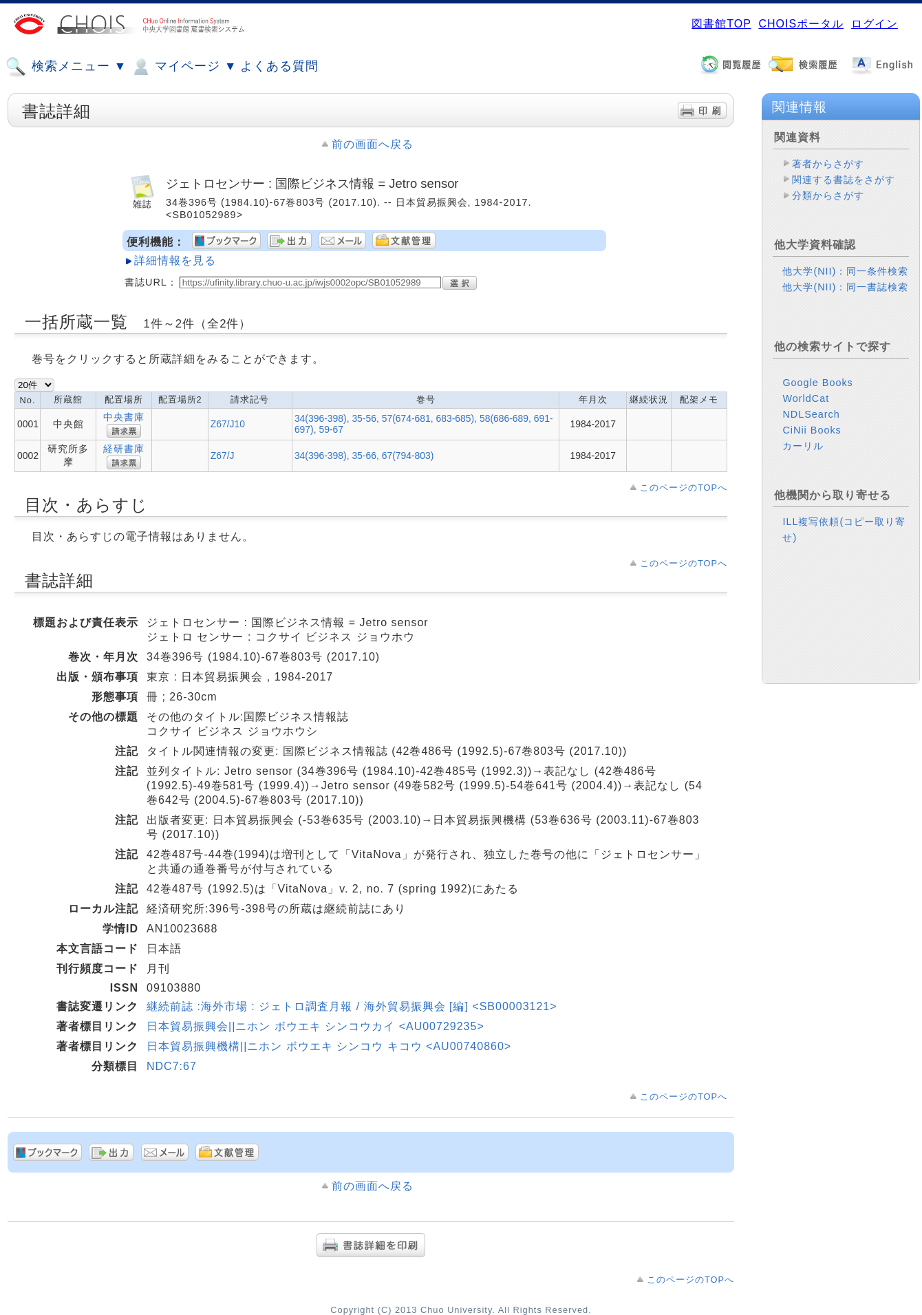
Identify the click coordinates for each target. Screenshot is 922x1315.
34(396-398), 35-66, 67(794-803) (364, 455)
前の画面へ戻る (373, 144)
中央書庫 (123, 417)
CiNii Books (811, 430)
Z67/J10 (228, 423)
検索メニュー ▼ (66, 66)
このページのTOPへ (683, 487)
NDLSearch (810, 414)
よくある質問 (279, 66)
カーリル (803, 445)
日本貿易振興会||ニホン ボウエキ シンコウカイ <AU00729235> (315, 1026)
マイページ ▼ (183, 66)
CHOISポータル (801, 24)
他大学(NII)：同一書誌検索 (845, 286)
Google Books (817, 382)
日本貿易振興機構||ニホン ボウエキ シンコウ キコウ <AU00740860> (329, 1046)
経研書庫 (123, 448)
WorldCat (805, 398)
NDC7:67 (172, 1066)
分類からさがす (828, 195)
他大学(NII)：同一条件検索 (845, 271)
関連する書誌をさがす (843, 179)
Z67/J (223, 455)
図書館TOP (721, 24)
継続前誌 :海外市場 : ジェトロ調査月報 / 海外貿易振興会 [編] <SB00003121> (352, 1006)
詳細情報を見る (175, 260)
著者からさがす (828, 163)
